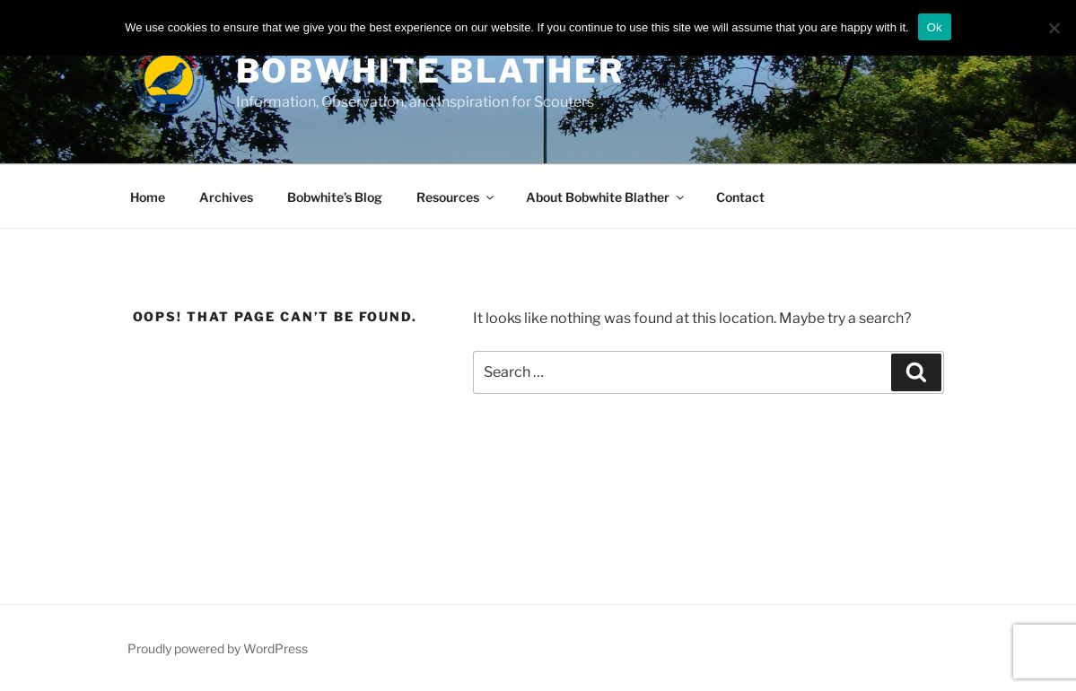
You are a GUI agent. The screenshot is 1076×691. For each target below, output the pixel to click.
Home (147, 197)
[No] (1054, 28)
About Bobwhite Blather (606, 197)
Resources (456, 197)
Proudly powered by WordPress (217, 648)
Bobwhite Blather (430, 71)
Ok (934, 27)
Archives (226, 197)
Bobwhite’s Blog (334, 197)
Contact (740, 197)
